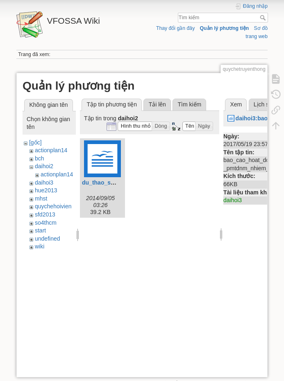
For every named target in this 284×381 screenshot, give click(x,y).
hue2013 (46, 190)
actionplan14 (51, 150)
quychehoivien (53, 206)
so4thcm (46, 222)
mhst (41, 198)
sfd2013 (45, 214)
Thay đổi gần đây (175, 28)
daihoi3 (44, 182)
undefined (47, 238)
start (40, 230)
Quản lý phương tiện (224, 28)
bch (39, 158)
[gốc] (35, 142)
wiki (39, 246)
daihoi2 (44, 166)
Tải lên (157, 104)
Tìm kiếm (264, 17)
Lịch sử (263, 104)
